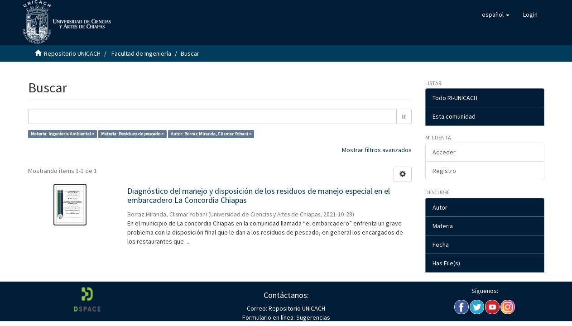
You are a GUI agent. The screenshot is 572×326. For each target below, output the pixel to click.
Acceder (444, 152)
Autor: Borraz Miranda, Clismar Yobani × (211, 134)
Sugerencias (312, 317)
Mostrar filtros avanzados (377, 150)
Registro (444, 171)
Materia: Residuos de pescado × (132, 134)
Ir (404, 116)
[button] (495, 14)
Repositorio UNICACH (72, 53)
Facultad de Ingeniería (141, 53)
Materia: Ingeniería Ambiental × (62, 134)
